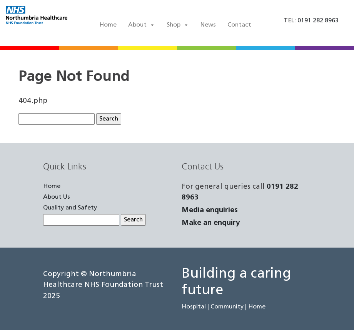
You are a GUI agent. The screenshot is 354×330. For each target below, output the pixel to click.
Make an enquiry (211, 223)
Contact (239, 25)
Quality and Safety (70, 208)
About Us (56, 197)
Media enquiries (210, 210)
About (141, 25)
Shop (178, 25)
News (208, 25)
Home (108, 25)
